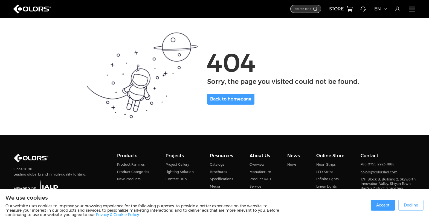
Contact (369, 155)
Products (127, 155)
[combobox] (292, 9)
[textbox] (289, 8)
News (293, 155)
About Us (260, 155)
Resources (221, 155)
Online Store (330, 155)
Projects (175, 155)
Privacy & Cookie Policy (117, 214)
